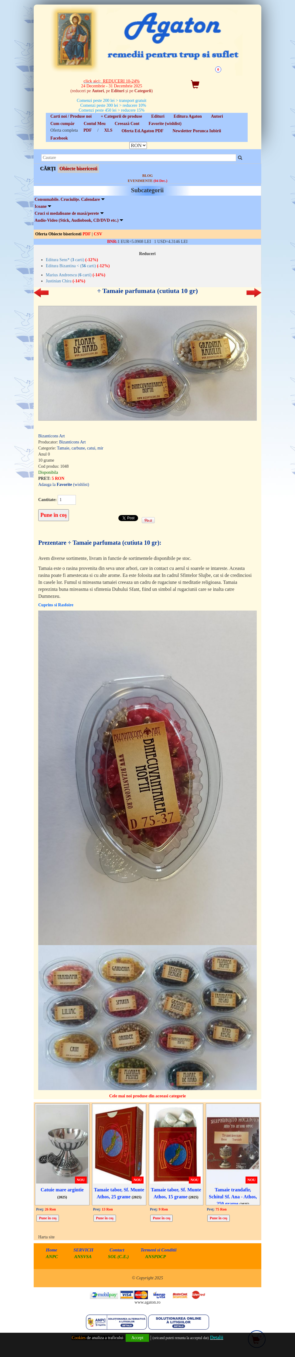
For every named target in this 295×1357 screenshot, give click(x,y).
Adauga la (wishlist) (63, 484)
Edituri (157, 116)
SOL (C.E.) (119, 1256)
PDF (87, 130)
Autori (217, 116)
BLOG (147, 175)
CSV (98, 234)
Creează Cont (127, 123)
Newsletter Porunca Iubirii (196, 131)
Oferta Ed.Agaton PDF (142, 131)
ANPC (52, 1256)
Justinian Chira (65, 281)
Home (51, 1250)
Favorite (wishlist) (164, 123)
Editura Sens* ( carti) (72, 260)
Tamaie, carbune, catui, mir (80, 448)
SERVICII (83, 1250)
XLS (108, 130)
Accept (137, 1337)
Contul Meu (95, 123)
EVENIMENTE (147, 181)
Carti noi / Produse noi (71, 116)
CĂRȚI (48, 168)
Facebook (59, 138)
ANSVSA (83, 1256)
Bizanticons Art (51, 436)
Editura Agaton (188, 116)
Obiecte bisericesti (78, 168)
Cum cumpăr (62, 123)
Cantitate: (47, 499)
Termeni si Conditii (159, 1250)
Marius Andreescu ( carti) (75, 275)
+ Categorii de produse (121, 116)
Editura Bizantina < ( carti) (78, 266)
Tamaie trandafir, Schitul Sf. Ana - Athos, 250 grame (233, 1196)
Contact (117, 1250)
